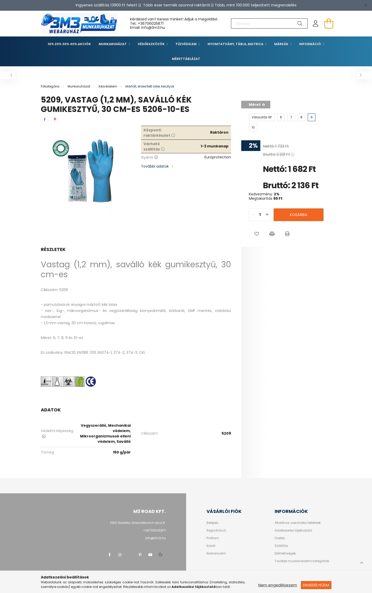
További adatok (155, 166)
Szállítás (281, 546)
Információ (310, 44)
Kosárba (298, 214)
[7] (291, 117)
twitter (130, 555)
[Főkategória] (50, 86)
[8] (301, 117)
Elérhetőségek (285, 553)
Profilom (213, 538)
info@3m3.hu (155, 538)
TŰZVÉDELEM (186, 44)
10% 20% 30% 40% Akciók (69, 44)
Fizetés (280, 538)
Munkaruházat (113, 44)
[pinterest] (55, 119)
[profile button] (316, 23)
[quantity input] (260, 215)
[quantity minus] (253, 215)
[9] (311, 117)
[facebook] (44, 119)
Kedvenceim (216, 553)
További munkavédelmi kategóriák (302, 561)
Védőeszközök (151, 44)
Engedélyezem (316, 585)
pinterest (140, 555)
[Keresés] (269, 23)
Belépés (213, 523)
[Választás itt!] (262, 117)
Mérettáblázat (186, 59)
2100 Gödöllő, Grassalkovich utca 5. (138, 523)
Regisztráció (216, 530)
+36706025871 (150, 23)
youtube (150, 555)
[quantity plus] (267, 215)
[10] (253, 127)
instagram (120, 555)
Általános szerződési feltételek (298, 523)
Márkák (281, 44)
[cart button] (329, 23)
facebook (110, 555)
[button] (256, 234)
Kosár (211, 546)
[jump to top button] (361, 562)
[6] (281, 117)
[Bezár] (365, 5)
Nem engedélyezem (277, 585)
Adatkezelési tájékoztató (293, 530)
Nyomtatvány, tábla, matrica (236, 44)
